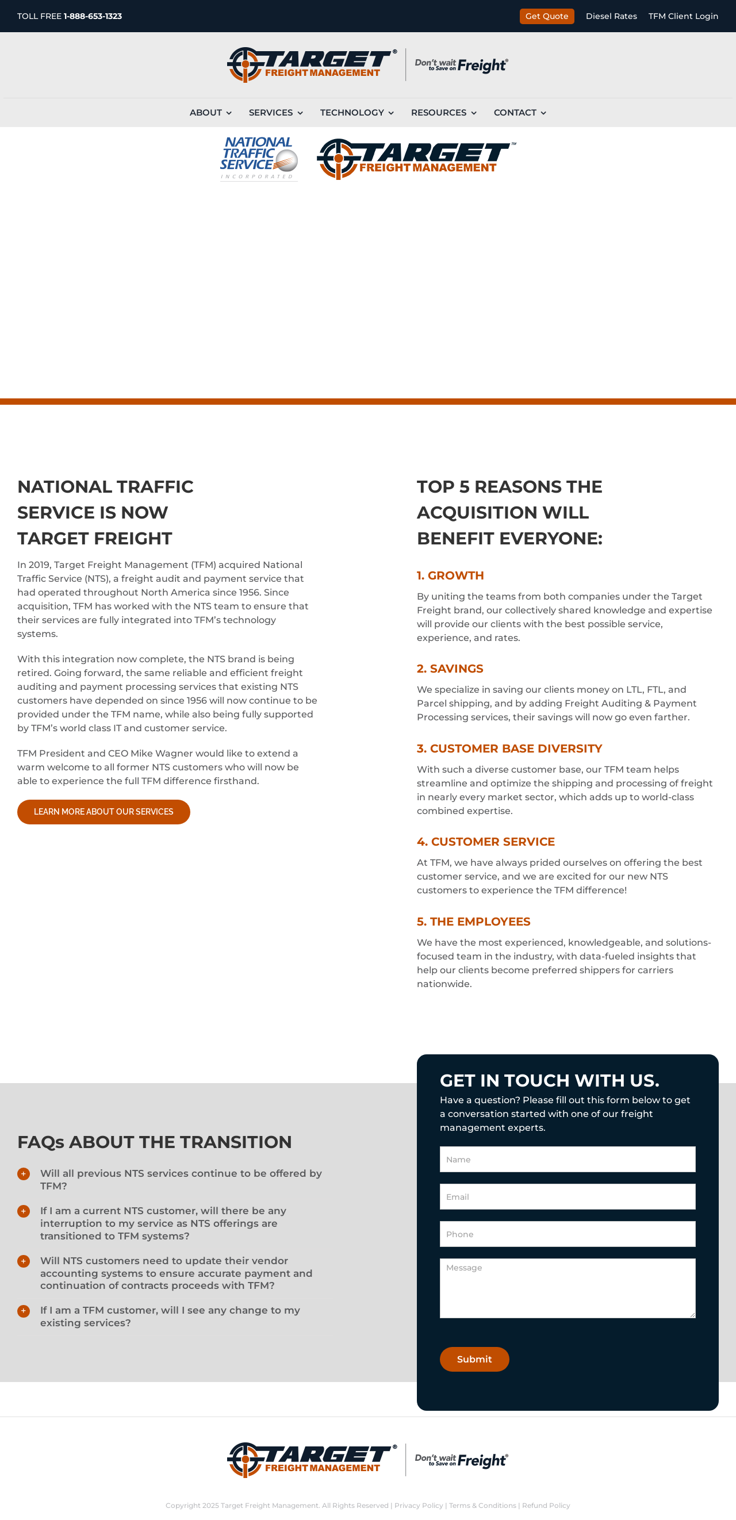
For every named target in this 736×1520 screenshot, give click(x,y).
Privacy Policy (418, 1505)
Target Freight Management (270, 1505)
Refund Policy (546, 1505)
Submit (474, 1359)
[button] (175, 1180)
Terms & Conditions (482, 1505)
